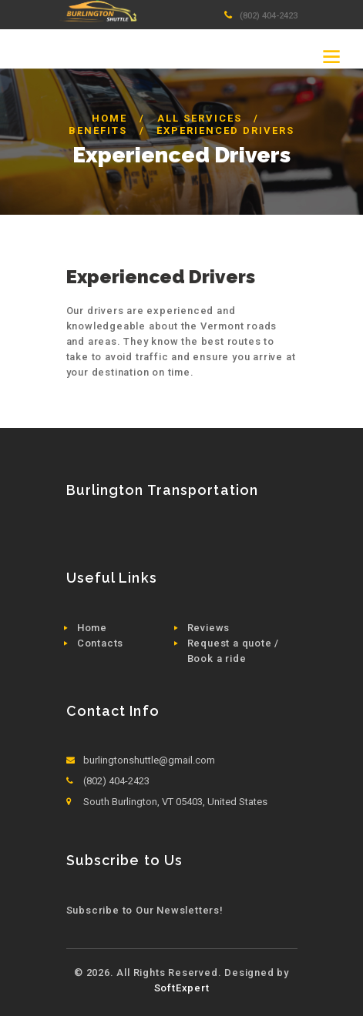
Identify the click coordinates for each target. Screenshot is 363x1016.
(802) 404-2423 (268, 15)
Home (109, 118)
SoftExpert (182, 988)
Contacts (100, 643)
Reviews (208, 627)
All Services (199, 118)
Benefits (98, 130)
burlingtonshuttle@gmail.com (149, 760)
